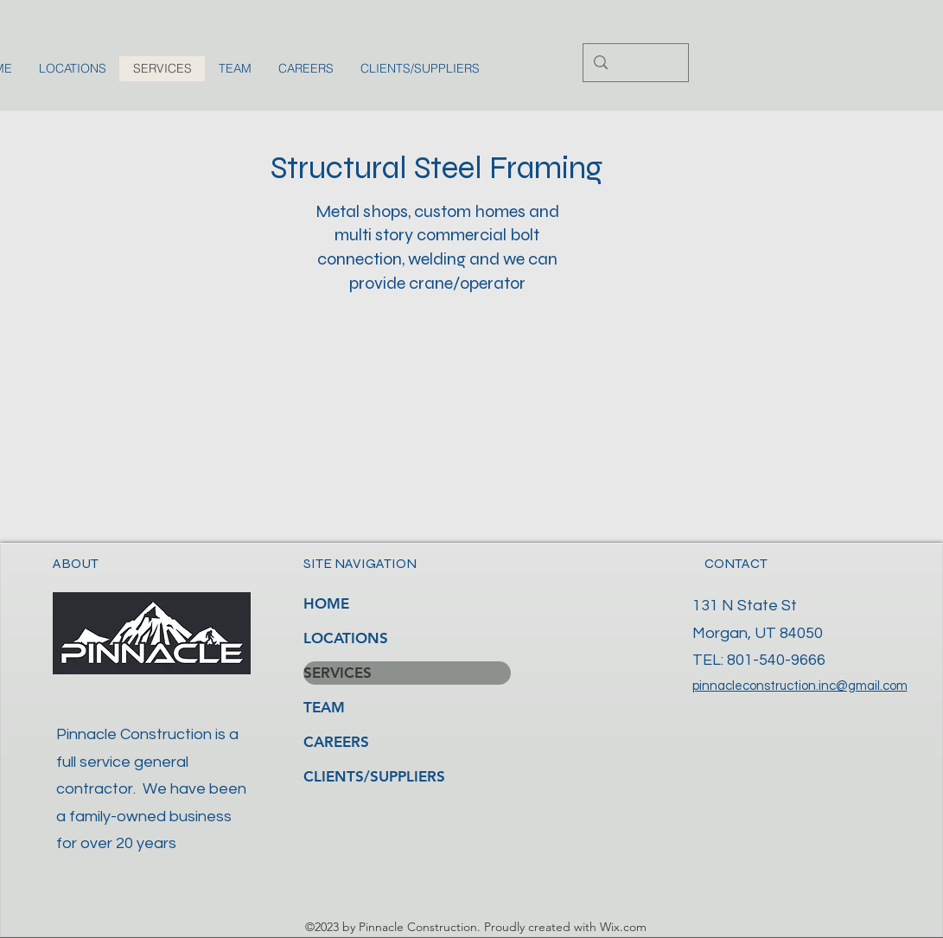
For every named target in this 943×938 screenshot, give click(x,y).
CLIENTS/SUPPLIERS (374, 776)
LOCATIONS (345, 638)
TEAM (324, 707)
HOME (326, 603)
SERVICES (337, 672)
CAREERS (336, 741)
